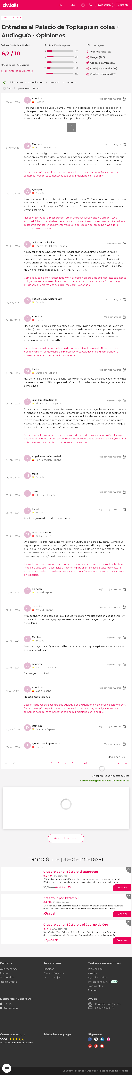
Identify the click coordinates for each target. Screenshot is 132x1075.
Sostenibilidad (8, 977)
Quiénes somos (8, 969)
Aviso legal (91, 1071)
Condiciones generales (73, 1071)
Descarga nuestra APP (17, 998)
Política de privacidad (108, 1071)
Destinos (49, 969)
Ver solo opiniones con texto (23, 88)
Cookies (124, 1071)
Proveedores (95, 969)
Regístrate (122, 5)
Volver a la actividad (12, 17)
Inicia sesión (104, 5)
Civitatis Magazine (54, 973)
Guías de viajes (52, 977)
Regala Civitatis (8, 982)
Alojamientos (95, 986)
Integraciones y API (99, 982)
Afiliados (92, 973)
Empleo (92, 990)
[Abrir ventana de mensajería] (6, 1068)
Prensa (4, 973)
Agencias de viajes (98, 977)
